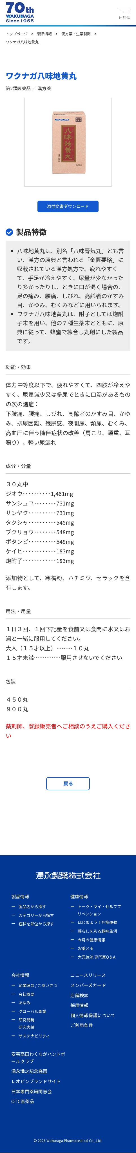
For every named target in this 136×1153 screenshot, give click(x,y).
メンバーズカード (88, 985)
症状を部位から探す (36, 924)
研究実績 (26, 1027)
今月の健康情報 (91, 940)
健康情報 (79, 896)
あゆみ (24, 1003)
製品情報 (20, 896)
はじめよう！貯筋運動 (97, 923)
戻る (68, 783)
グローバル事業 (32, 1011)
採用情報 (79, 1005)
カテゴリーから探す (36, 915)
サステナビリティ (34, 1036)
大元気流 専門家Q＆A (96, 957)
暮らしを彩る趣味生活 (97, 931)
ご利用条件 (81, 1025)
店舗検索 (79, 995)
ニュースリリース (88, 975)
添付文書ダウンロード (68, 206)
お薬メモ (85, 949)
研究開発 (26, 1020)
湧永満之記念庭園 (29, 1071)
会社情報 (20, 975)
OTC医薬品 (22, 1101)
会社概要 (26, 994)
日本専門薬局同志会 (31, 1091)
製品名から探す (32, 907)
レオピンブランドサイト (36, 1081)
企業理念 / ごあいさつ (38, 986)
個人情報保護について (92, 1015)
